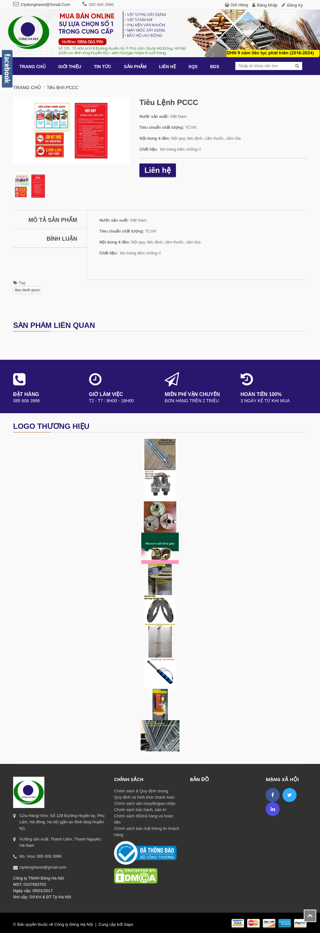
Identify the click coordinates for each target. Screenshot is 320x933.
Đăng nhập (267, 5)
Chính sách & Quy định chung (141, 791)
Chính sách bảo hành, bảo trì (140, 809)
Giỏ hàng (239, 5)
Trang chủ (27, 87)
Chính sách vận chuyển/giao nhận (144, 803)
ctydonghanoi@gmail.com (45, 4)
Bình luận (62, 239)
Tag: (19, 282)
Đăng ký (295, 5)
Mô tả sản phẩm (52, 220)
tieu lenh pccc (27, 290)
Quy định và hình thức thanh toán (144, 797)
